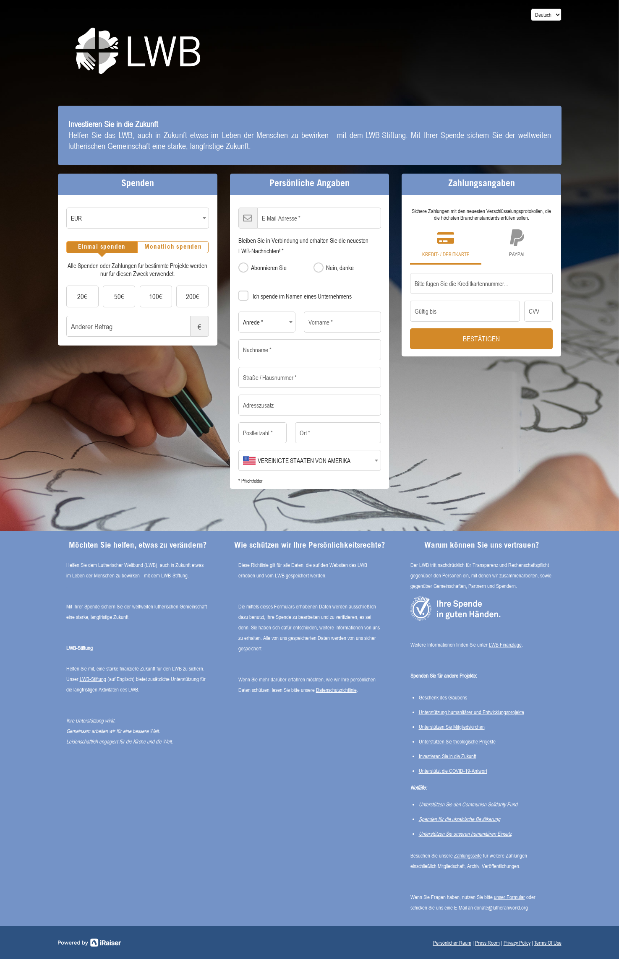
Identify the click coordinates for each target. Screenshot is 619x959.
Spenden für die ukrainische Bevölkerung (459, 819)
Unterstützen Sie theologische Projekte (457, 741)
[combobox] (137, 218)
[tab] (102, 247)
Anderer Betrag (137, 326)
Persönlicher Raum (452, 942)
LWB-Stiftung (93, 679)
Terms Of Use (548, 942)
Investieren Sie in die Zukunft (447, 756)
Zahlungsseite (468, 855)
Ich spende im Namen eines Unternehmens (295, 294)
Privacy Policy (517, 942)
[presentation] (102, 247)
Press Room (487, 942)
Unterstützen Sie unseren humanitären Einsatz (465, 833)
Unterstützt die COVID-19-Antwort (453, 770)
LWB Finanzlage (505, 644)
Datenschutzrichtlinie (336, 689)
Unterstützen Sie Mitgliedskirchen (452, 726)
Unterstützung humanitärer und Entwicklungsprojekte (471, 712)
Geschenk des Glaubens (443, 697)
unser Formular (509, 897)
